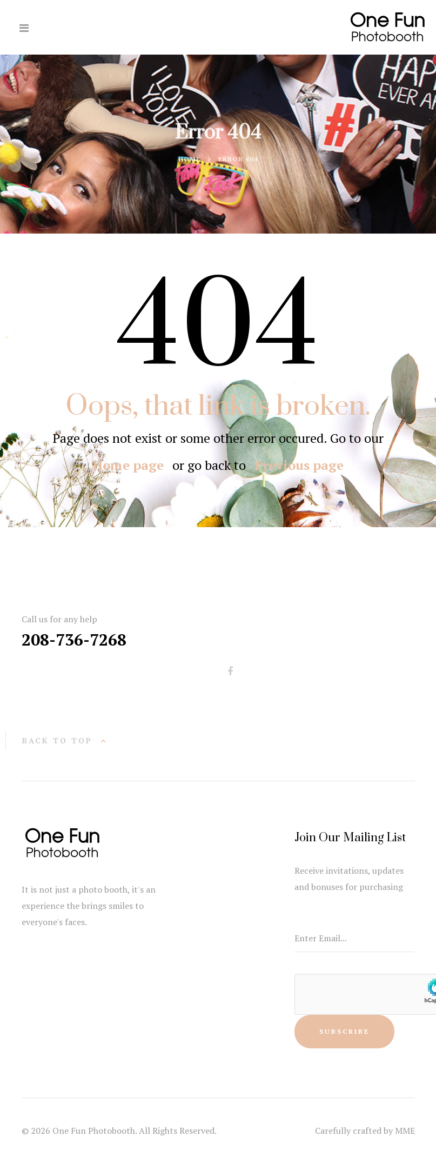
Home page (128, 465)
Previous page (299, 465)
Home (189, 160)
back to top (57, 740)
